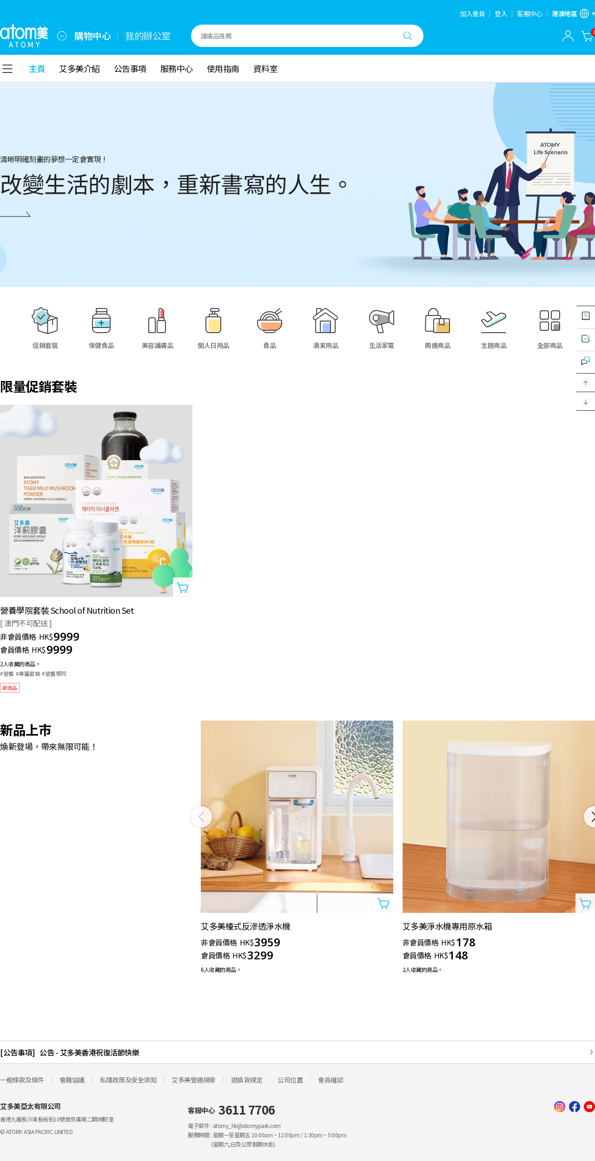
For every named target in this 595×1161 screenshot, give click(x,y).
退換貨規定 (247, 1079)
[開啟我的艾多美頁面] (568, 35)
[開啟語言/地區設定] (573, 13)
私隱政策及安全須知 (128, 1079)
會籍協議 (72, 1079)
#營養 (7, 673)
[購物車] (587, 35)
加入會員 (472, 13)
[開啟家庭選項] (61, 35)
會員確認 (330, 1079)
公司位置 (290, 1079)
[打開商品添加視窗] (182, 587)
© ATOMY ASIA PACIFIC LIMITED (36, 1131)
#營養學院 (54, 673)
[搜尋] (408, 36)
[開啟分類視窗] (7, 68)
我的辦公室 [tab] (148, 35)
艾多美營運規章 (194, 1079)
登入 (501, 13)
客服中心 (529, 13)
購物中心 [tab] (92, 35)
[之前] (201, 816)
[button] (585, 383)
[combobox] (62, 35)
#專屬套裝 (28, 673)
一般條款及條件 (22, 1079)
